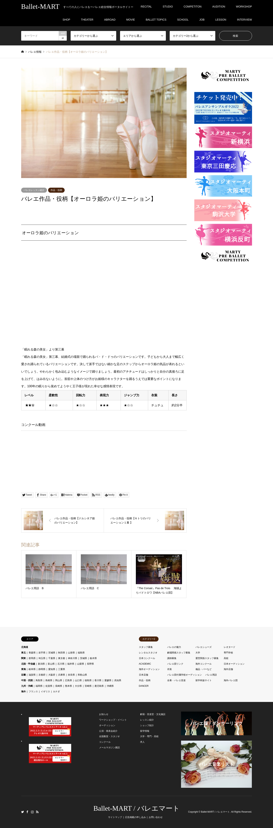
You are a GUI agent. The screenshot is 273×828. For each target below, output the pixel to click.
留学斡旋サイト (203, 680)
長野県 (90, 663)
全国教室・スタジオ (109, 736)
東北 (23, 652)
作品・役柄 (56, 190)
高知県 (117, 680)
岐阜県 (32, 669)
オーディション (107, 725)
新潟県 (41, 663)
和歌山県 (82, 674)
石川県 (61, 663)
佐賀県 (48, 686)
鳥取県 (39, 680)
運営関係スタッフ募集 (207, 658)
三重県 (61, 669)
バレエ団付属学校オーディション (184, 674)
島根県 (48, 680)
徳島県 (88, 680)
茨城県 (83, 658)
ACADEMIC (145, 663)
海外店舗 (228, 669)
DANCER (144, 686)
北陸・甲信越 (28, 663)
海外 (23, 691)
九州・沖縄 (27, 686)
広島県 (68, 680)
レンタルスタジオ (148, 652)
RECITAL (146, 6)
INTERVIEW (244, 19)
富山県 (51, 663)
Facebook (27, 811)
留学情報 (144, 731)
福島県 (81, 652)
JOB (202, 19)
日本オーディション (234, 663)
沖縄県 (110, 686)
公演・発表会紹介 (108, 731)
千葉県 (51, 658)
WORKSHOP (244, 6)
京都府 (41, 674)
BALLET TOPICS (156, 19)
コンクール (105, 742)
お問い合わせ (156, 817)
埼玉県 (41, 658)
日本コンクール (147, 658)
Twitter (22, 811)
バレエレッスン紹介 (34, 190)
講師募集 (171, 658)
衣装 (169, 669)
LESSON (220, 19)
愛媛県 (107, 680)
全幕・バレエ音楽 (176, 680)
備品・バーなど (203, 669)
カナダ (56, 691)
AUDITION (218, 6)
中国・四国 (27, 680)
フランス (33, 691)
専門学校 (228, 652)
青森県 (32, 652)
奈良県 (71, 674)
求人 (142, 742)
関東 (23, 658)
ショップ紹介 (147, 725)
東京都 (61, 658)
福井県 (70, 663)
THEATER (87, 19)
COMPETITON (192, 6)
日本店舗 (143, 674)
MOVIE (130, 19)
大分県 (78, 686)
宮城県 (51, 652)
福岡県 (39, 686)
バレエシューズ (203, 647)
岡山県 (58, 680)
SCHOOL (183, 19)
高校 (226, 658)
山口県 (78, 680)
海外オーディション (149, 669)
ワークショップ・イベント (113, 719)
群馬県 (32, 658)
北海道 (24, 647)
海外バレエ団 (231, 680)
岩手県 (41, 652)
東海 (23, 669)
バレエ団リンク (175, 663)
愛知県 (51, 669)
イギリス (45, 691)
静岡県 (41, 669)
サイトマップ (115, 817)
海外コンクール (203, 663)
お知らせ (103, 714)
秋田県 (61, 652)
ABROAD (109, 19)
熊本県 (68, 686)
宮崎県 (88, 686)
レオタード (229, 647)
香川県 (97, 680)
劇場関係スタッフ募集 (178, 652)
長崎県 (58, 686)
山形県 (71, 652)
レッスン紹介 (147, 719)
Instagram (32, 811)
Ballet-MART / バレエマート (136, 808)
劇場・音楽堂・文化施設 (152, 714)
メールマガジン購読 (109, 747)
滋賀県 (32, 674)
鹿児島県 (99, 686)
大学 (197, 652)
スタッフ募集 (146, 647)
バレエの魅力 (174, 647)
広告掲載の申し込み (135, 817)
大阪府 (51, 674)
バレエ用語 (211, 674)
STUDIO (168, 6)
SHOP (66, 19)
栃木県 (93, 658)
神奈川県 (72, 658)
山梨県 (80, 663)
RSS (37, 811)
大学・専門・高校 (149, 736)
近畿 (23, 674)
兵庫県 (61, 674)
